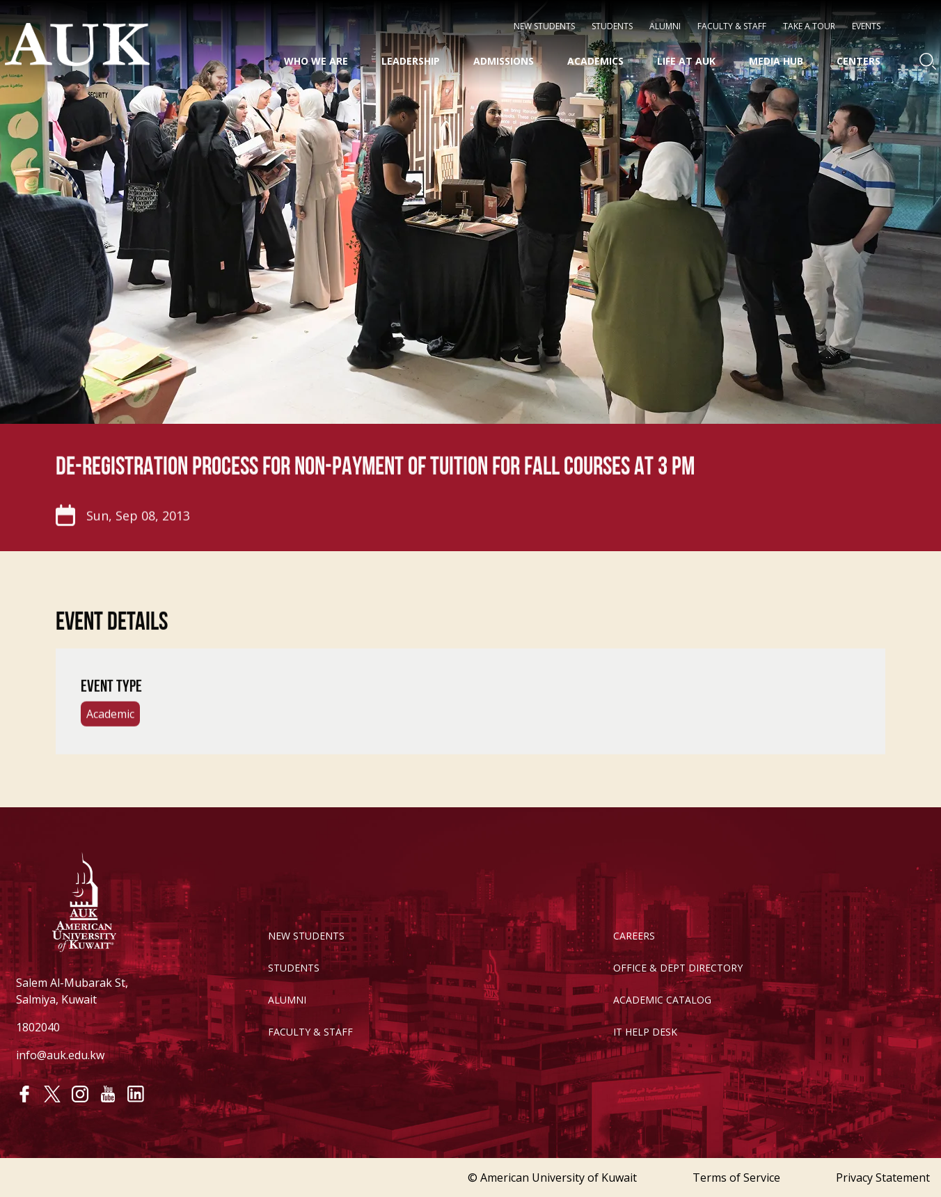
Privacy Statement (883, 1177)
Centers (858, 61)
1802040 (38, 1027)
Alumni (665, 26)
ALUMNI (287, 999)
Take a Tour (809, 26)
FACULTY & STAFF (310, 1031)
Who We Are (316, 61)
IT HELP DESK (645, 1031)
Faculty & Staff (731, 26)
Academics (595, 61)
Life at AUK (686, 61)
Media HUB (776, 61)
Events (866, 26)
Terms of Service (736, 1177)
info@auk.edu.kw (60, 1055)
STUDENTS (612, 26)
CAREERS (634, 935)
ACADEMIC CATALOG (662, 999)
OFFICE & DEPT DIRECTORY (678, 967)
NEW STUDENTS (544, 26)
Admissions (503, 61)
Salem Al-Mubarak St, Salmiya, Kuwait (72, 991)
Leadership (410, 61)
